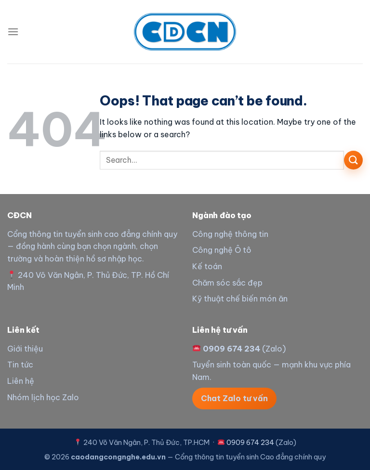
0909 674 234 (231, 348)
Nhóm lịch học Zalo (43, 397)
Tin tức (20, 364)
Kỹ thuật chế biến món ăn (240, 298)
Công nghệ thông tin (230, 234)
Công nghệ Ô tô (221, 250)
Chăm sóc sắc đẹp (227, 282)
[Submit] (353, 160)
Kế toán (207, 266)
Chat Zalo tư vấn (234, 398)
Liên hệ (20, 381)
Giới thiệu (25, 348)
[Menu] (13, 31)
